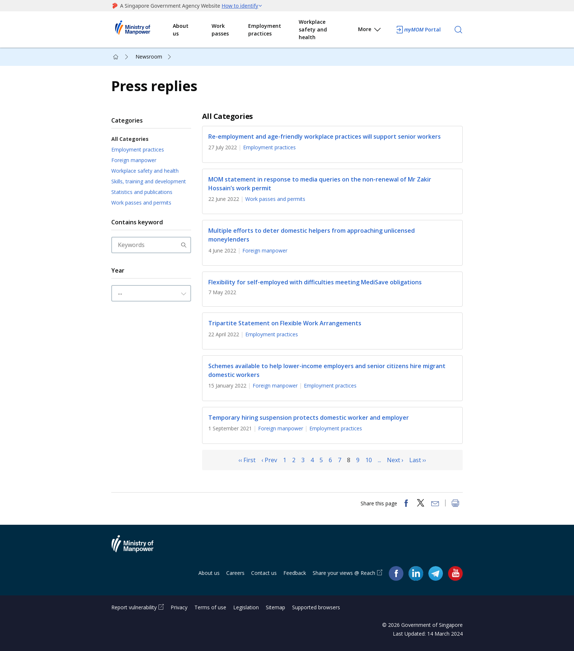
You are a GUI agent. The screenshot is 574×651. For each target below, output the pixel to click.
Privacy (179, 607)
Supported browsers (316, 607)
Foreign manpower (133, 160)
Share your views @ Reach (344, 572)
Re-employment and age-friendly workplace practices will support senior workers (324, 136)
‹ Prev (269, 460)
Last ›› (417, 460)
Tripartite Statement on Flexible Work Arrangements (284, 323)
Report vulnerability (134, 607)
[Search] (458, 29)
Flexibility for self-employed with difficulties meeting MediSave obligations (315, 282)
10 (368, 460)
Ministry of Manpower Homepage (142, 30)
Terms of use (210, 607)
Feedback (294, 572)
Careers (235, 572)
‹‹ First (247, 460)
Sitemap (275, 607)
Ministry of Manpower (138, 548)
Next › (395, 460)
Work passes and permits (141, 202)
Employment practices (264, 29)
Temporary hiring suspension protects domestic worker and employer (308, 418)
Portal (418, 29)
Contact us (264, 572)
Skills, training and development (148, 181)
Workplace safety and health (313, 29)
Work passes (220, 29)
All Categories (130, 138)
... (379, 460)
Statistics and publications (141, 191)
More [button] (370, 30)
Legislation (246, 607)
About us (181, 29)
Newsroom (148, 56)
